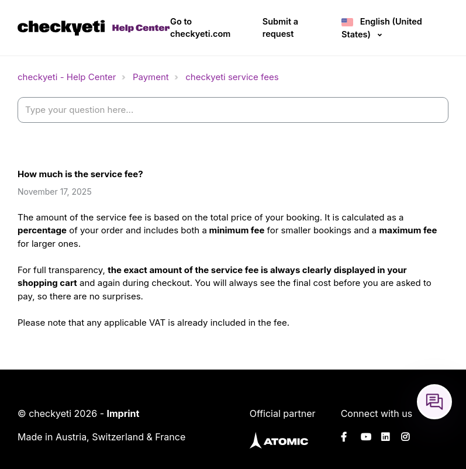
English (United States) (381, 27)
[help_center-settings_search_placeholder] (233, 110)
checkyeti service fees (231, 76)
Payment (151, 76)
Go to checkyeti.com (200, 27)
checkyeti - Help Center (67, 76)
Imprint (122, 413)
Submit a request (280, 27)
